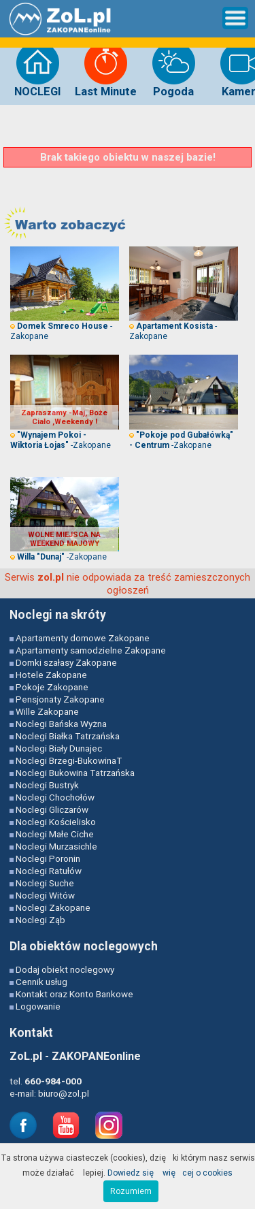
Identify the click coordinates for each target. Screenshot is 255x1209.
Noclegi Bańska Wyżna (61, 724)
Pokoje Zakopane (52, 687)
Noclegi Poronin (48, 858)
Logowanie (38, 1006)
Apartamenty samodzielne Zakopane (91, 650)
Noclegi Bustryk (47, 785)
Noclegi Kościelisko (56, 822)
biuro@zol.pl (63, 1093)
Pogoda (174, 69)
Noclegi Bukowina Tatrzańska (75, 773)
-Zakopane (60, 440)
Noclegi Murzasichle (56, 846)
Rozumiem (131, 1191)
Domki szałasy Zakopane (66, 662)
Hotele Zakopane (51, 674)
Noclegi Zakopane (53, 907)
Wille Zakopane (47, 711)
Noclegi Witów (45, 895)
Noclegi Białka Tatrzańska (68, 736)
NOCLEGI (37, 69)
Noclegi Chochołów (55, 797)
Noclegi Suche (45, 883)
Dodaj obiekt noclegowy (65, 969)
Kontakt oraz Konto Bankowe (74, 994)
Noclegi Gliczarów (52, 809)
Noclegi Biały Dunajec (59, 748)
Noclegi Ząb (40, 920)
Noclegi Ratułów (49, 871)
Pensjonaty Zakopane (60, 699)
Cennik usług (41, 982)
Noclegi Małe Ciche (55, 834)
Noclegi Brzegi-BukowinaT (69, 760)
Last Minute (106, 69)
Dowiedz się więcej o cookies (170, 1172)
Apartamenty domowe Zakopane (83, 638)
